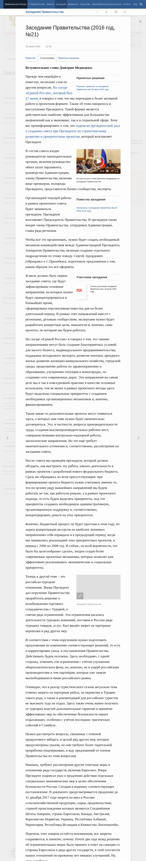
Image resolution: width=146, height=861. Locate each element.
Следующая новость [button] (7, 437)
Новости (50, 4)
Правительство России (15, 4)
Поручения (85, 4)
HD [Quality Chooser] (112, 171)
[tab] (31, 58)
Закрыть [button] (142, 23)
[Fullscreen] (116, 170)
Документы (73, 4)
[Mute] (107, 170)
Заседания (61, 4)
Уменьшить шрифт (97, 12)
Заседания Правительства (44, 11)
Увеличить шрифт (106, 12)
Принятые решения (68, 58)
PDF (79, 290)
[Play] (80, 170)
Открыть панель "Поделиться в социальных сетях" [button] (125, 12)
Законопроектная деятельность (107, 4)
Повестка (30, 58)
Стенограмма (47, 58)
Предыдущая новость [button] (138, 437)
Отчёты (127, 4)
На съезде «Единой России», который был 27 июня (48, 93)
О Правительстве (36, 4)
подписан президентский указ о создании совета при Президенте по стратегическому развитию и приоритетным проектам (72, 131)
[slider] (91, 171)
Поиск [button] (141, 4)
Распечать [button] (116, 12)
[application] (98, 161)
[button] (98, 161)
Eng (135, 4)
